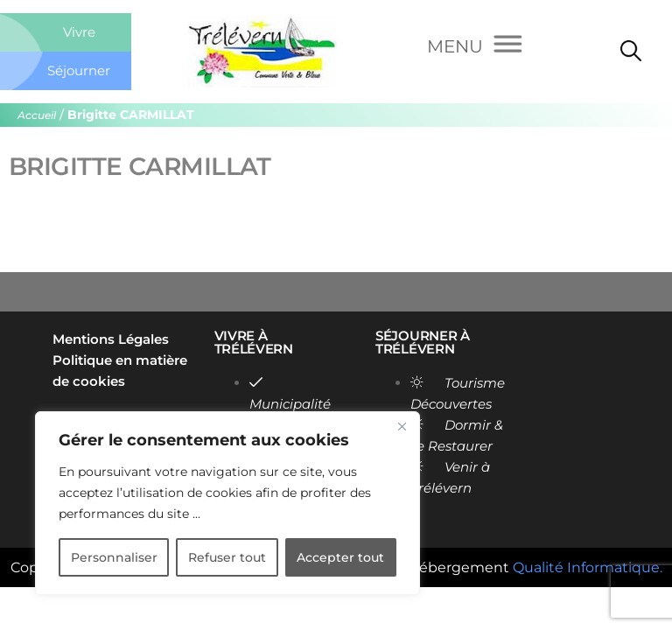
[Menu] (474, 47)
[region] (227, 503)
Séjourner (78, 70)
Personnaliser (114, 557)
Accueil (37, 115)
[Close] (401, 426)
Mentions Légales (110, 339)
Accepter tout (340, 557)
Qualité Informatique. (587, 567)
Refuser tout (227, 557)
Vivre (79, 32)
